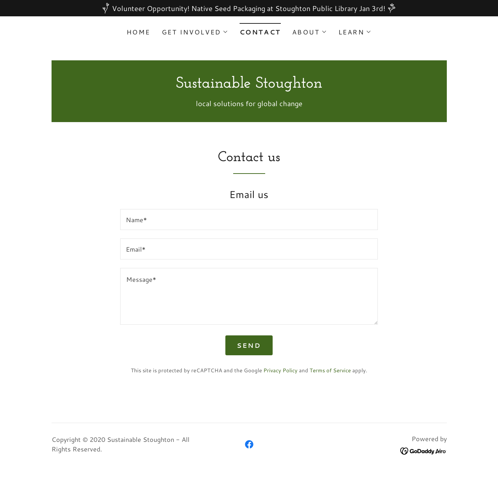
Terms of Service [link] (330, 370)
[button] (195, 32)
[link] (249, 85)
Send (249, 345)
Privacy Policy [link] (280, 370)
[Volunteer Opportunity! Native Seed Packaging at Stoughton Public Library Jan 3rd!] (249, 8)
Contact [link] (260, 31)
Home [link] (138, 32)
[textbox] (249, 219)
